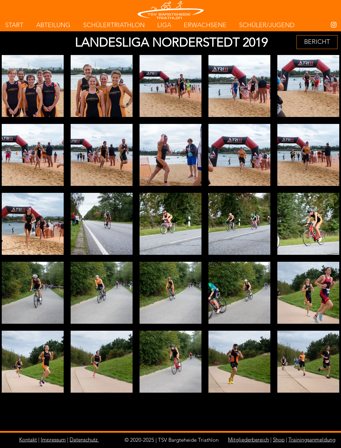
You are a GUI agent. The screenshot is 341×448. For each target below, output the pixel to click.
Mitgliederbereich (248, 439)
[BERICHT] (317, 42)
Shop (279, 439)
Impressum (53, 439)
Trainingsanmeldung (311, 439)
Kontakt (28, 439)
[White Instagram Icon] (334, 25)
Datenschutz (83, 439)
